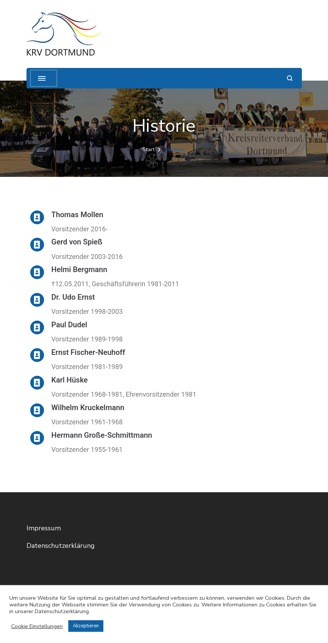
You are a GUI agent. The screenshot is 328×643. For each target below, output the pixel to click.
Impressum (43, 528)
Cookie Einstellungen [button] (37, 626)
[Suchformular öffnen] (289, 78)
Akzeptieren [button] (86, 625)
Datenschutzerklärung (60, 545)
